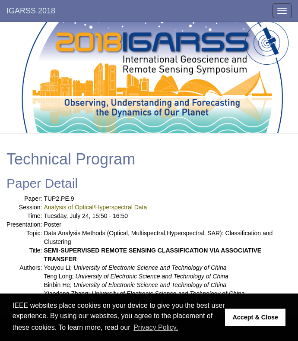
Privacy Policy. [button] (155, 327)
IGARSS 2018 (30, 10)
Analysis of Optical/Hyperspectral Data (95, 207)
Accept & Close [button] (255, 317)
